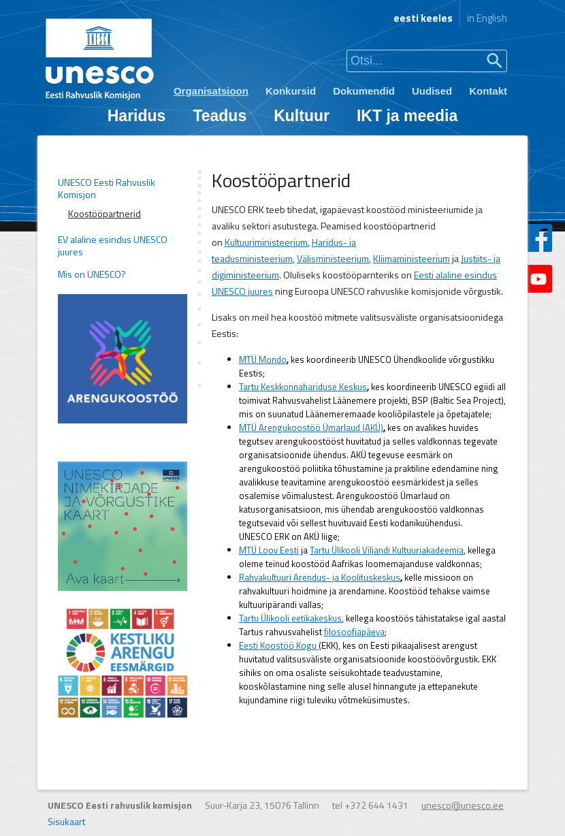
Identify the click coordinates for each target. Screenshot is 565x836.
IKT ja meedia (407, 116)
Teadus (219, 116)
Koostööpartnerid (104, 214)
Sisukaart (66, 821)
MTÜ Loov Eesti (269, 550)
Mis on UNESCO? (92, 274)
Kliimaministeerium (411, 258)
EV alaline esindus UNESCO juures (112, 246)
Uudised (432, 91)
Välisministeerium (333, 258)
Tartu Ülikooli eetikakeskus (290, 618)
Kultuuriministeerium (266, 242)
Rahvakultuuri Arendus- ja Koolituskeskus (319, 577)
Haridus (137, 116)
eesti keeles (423, 18)
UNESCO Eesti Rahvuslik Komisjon (106, 188)
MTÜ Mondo (263, 359)
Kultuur (301, 116)
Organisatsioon (211, 91)
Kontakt (488, 91)
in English (487, 18)
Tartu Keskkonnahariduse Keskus (303, 386)
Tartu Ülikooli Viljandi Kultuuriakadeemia (387, 550)
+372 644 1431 (376, 805)
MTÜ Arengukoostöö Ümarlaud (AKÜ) (311, 427)
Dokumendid (364, 91)
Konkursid (290, 91)
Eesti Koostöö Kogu (279, 645)
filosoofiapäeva (354, 632)
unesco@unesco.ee (462, 805)
